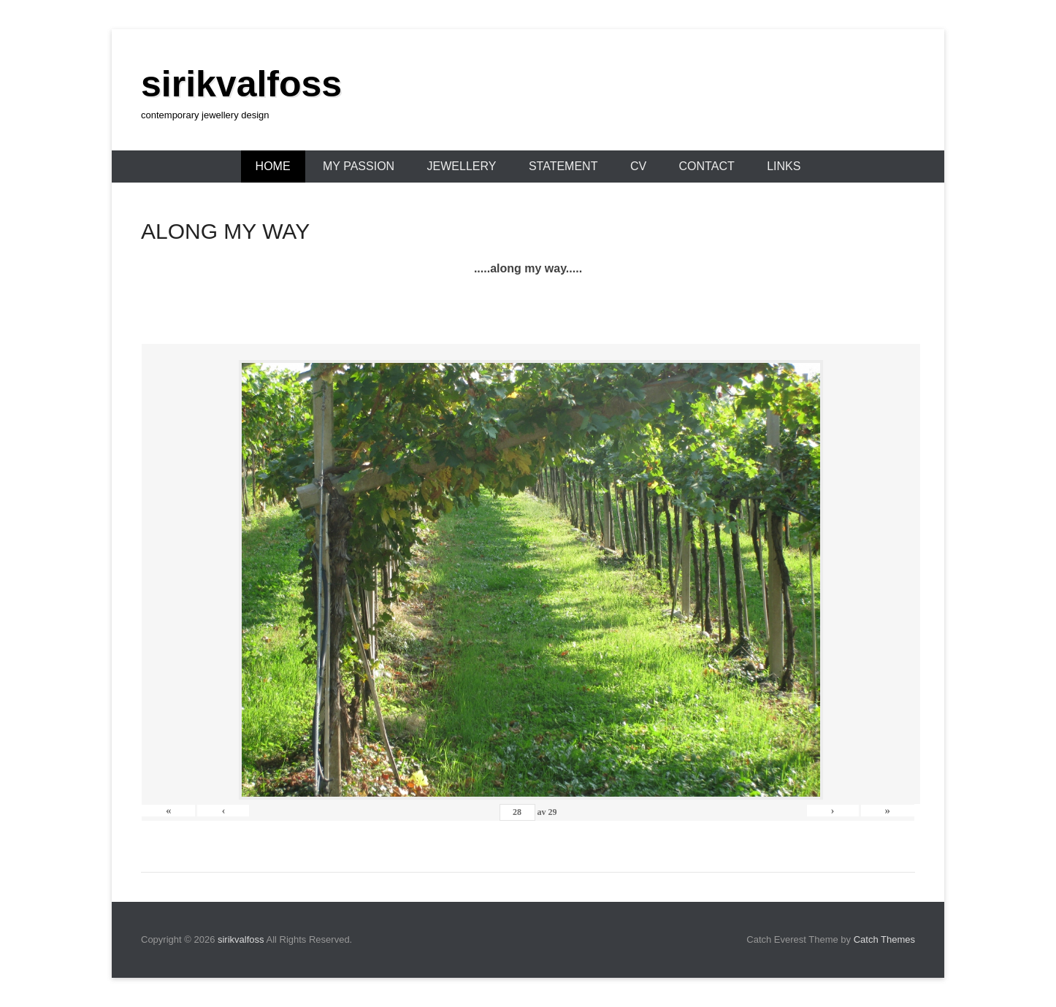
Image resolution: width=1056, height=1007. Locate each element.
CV (638, 166)
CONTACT (707, 166)
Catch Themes (884, 939)
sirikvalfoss (241, 84)
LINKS (783, 166)
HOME (273, 166)
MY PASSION (358, 166)
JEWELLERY (462, 166)
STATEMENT (563, 166)
